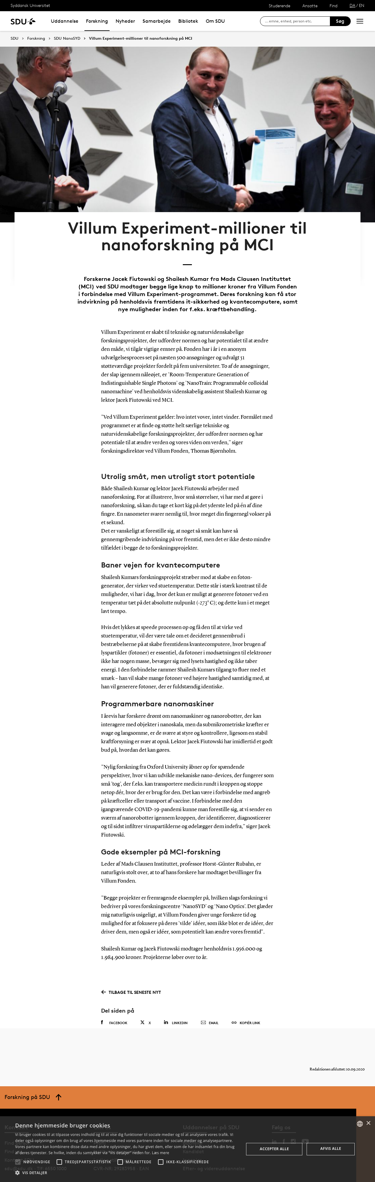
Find (333, 5)
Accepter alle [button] (274, 1148)
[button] (18, 1162)
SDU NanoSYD (67, 38)
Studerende (279, 5)
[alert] (187, 1149)
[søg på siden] (297, 21)
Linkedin (176, 1004)
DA (352, 5)
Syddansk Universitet (30, 5)
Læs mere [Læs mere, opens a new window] (160, 1152)
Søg (340, 21)
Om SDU (215, 21)
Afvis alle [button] (330, 1148)
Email (210, 1004)
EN (361, 5)
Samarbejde (157, 21)
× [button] (368, 1123)
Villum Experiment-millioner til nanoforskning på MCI (140, 38)
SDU (14, 38)
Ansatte (309, 5)
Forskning (97, 21)
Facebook (114, 1004)
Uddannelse (64, 21)
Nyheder (125, 21)
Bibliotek (188, 21)
